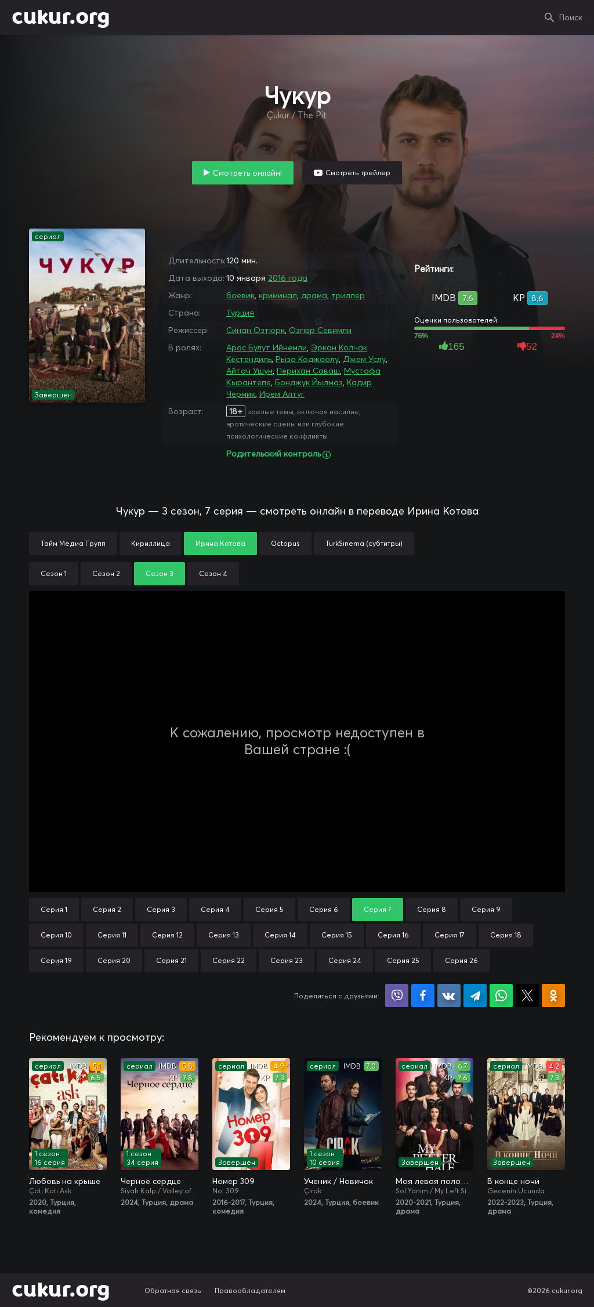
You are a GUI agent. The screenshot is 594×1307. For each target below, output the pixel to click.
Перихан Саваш (308, 370)
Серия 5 (269, 909)
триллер (348, 295)
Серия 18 (505, 935)
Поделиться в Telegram (475, 995)
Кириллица (150, 543)
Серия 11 (111, 935)
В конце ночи (513, 1181)
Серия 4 (215, 909)
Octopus (285, 543)
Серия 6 (323, 909)
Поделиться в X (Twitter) (527, 995)
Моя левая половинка (434, 1181)
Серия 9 (486, 909)
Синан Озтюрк (255, 330)
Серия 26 (461, 960)
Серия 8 (431, 909)
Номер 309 (233, 1181)
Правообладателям (250, 1290)
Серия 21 (171, 960)
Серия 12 (167, 935)
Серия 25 (403, 960)
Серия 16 (393, 935)
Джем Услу (364, 359)
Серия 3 (161, 909)
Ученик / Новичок (338, 1181)
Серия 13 (223, 935)
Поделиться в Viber (396, 995)
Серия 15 (336, 935)
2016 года (287, 278)
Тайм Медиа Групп (73, 543)
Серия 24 (344, 960)
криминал (278, 295)
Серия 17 (449, 935)
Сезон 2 (106, 573)
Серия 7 (378, 909)
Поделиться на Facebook (422, 995)
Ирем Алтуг (282, 394)
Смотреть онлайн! (247, 173)
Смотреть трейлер (357, 172)
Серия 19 (56, 960)
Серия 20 (114, 960)
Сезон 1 (54, 573)
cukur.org (61, 17)
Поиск (570, 17)
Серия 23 (286, 960)
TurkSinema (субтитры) (364, 543)
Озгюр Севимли (320, 330)
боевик (240, 295)
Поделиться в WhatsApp (501, 995)
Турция (240, 312)
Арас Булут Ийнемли (266, 347)
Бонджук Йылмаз (309, 382)
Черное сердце (151, 1181)
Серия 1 (54, 909)
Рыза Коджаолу (307, 359)
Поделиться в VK (449, 995)
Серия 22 (228, 960)
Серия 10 (56, 935)
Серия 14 (280, 935)
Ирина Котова (220, 543)
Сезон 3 (159, 573)
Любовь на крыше (64, 1181)
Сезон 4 (213, 573)
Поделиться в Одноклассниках (553, 995)
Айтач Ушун (249, 370)
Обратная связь (172, 1290)
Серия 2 (107, 909)
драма (314, 295)
